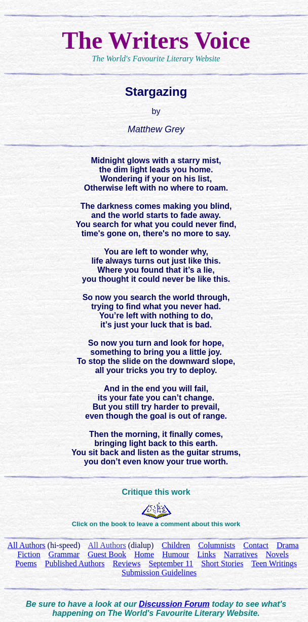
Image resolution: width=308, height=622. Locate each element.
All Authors (107, 545)
